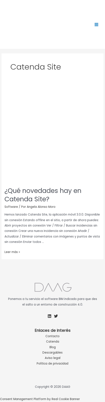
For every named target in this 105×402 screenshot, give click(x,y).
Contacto (52, 336)
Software (11, 207)
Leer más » (12, 252)
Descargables (52, 353)
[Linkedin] (49, 316)
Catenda (52, 342)
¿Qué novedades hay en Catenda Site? (42, 195)
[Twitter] (56, 316)
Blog (53, 347)
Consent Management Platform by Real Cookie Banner (40, 399)
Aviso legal (52, 358)
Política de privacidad (52, 364)
